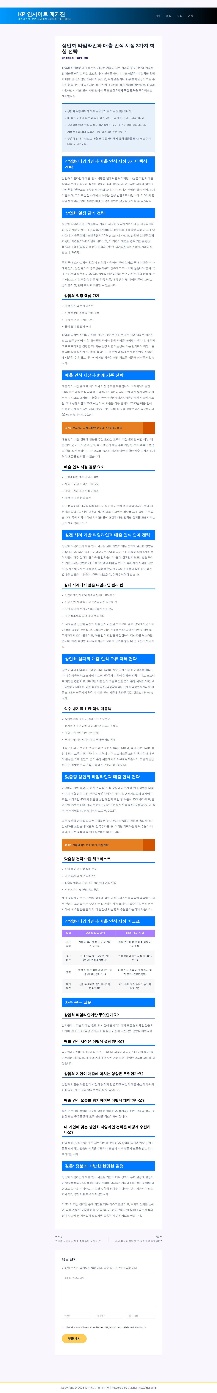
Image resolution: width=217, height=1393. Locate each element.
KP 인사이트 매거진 (41, 14)
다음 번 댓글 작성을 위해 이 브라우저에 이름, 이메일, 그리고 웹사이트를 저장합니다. (106, 1327)
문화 (168, 15)
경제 (158, 15)
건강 (190, 15)
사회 (179, 15)
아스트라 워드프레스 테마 (142, 1387)
